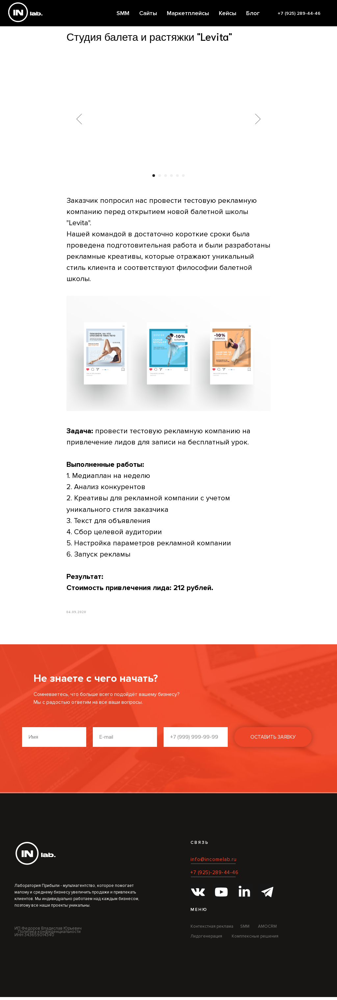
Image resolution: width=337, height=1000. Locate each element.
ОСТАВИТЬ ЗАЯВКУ (273, 740)
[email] (125, 740)
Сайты (148, 13)
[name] (54, 740)
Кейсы (227, 13)
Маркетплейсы (188, 13)
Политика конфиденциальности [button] (49, 934)
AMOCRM (267, 929)
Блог (253, 13)
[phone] (196, 740)
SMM (123, 13)
